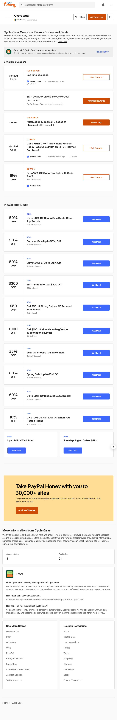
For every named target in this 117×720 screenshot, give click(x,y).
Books (66, 675)
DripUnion (11, 642)
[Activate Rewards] (97, 17)
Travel (66, 653)
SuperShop (11, 664)
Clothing (68, 664)
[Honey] (10, 5)
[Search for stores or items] (57, 5)
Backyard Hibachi (14, 658)
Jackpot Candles (14, 675)
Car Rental (69, 669)
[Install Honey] (102, 52)
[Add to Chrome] (27, 510)
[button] (111, 5)
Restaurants (69, 637)
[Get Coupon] (96, 77)
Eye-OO (10, 653)
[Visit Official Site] (110, 17)
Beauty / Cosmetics (73, 680)
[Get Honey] (96, 122)
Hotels (67, 647)
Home (5, 702)
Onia (8, 647)
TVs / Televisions (71, 642)
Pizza (66, 631)
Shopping (68, 658)
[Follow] (80, 17)
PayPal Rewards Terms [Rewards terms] (36, 104)
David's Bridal (12, 631)
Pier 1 (8, 637)
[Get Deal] (96, 219)
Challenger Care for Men (17, 669)
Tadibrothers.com (14, 680)
